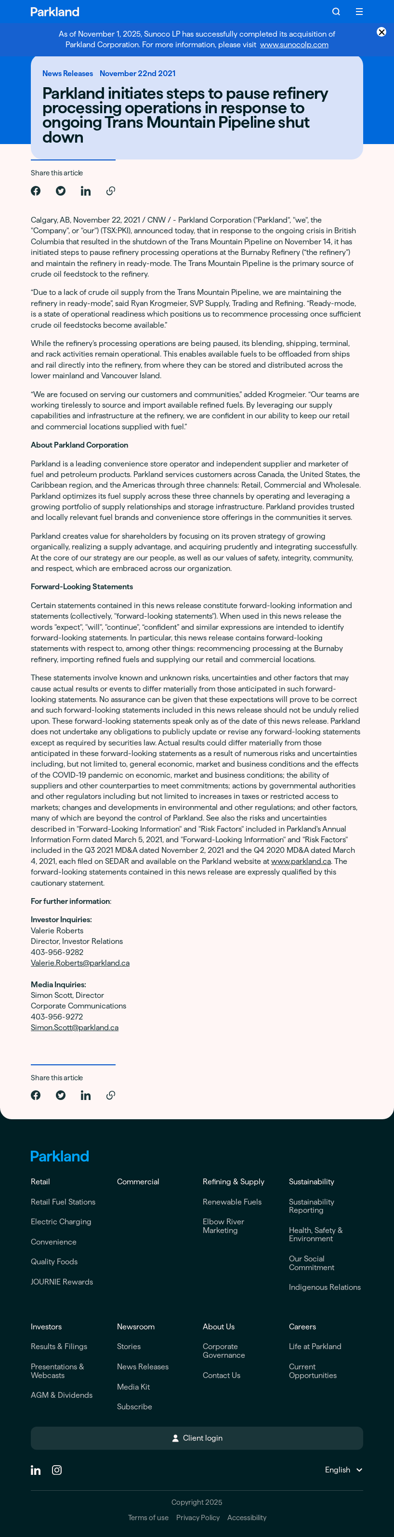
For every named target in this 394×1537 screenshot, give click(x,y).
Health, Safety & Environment (316, 1234)
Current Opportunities (313, 1371)
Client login (197, 1438)
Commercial (138, 1182)
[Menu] (359, 11)
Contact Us (221, 1375)
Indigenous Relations (325, 1287)
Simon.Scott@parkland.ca (74, 1027)
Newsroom (136, 1327)
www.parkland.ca (301, 861)
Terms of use (148, 1518)
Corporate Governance (224, 1350)
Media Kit (133, 1387)
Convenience (54, 1242)
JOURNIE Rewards (62, 1282)
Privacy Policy (198, 1518)
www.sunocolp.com (294, 44)
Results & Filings (59, 1346)
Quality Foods (54, 1262)
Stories (129, 1346)
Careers (302, 1327)
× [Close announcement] (381, 32)
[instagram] (57, 1470)
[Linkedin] (35, 1470)
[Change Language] (343, 1470)
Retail (40, 1182)
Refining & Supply (233, 1182)
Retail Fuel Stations (63, 1202)
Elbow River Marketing (223, 1226)
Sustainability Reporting (311, 1206)
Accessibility (246, 1518)
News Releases (143, 1367)
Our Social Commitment (311, 1263)
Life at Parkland (315, 1346)
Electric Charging (61, 1222)
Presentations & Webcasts (57, 1371)
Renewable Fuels (232, 1202)
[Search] (336, 11)
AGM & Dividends (61, 1395)
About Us (219, 1327)
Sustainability (311, 1182)
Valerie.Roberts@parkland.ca (80, 963)
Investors (46, 1327)
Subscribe (134, 1407)
